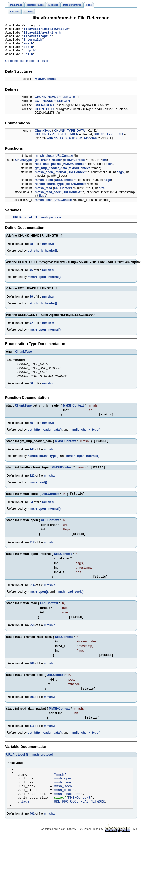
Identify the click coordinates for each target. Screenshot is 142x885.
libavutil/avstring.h (42, 35)
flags (120, 179)
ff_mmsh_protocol (48, 224)
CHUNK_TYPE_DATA (69, 137)
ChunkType (43, 137)
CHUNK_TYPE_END (108, 141)
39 (31, 303)
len (104, 167)
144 (32, 458)
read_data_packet (48, 171)
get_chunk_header (48, 167)
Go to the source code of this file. (27, 68)
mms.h (28, 48)
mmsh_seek (43, 207)
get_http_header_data (51, 175)
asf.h (28, 52)
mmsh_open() (38, 603)
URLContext (64, 162)
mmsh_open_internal (50, 179)
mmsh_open (44, 187)
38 (31, 251)
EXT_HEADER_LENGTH (52, 108)
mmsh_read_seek (48, 199)
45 (31, 277)
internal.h (33, 43)
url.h (28, 61)
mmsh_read (43, 195)
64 (31, 512)
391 (32, 711)
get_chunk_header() (42, 257)
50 (31, 390)
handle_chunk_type (49, 191)
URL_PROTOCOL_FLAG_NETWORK (79, 822)
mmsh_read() (37, 491)
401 (32, 836)
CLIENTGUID (44, 116)
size (102, 195)
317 (32, 553)
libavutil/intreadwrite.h (46, 30)
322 (32, 485)
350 (32, 637)
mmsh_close (44, 162)
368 (32, 676)
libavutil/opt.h (37, 39)
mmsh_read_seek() (70, 603)
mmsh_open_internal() (44, 284)
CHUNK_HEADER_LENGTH (55, 104)
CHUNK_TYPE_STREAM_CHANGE (72, 145)
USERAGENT (44, 112)
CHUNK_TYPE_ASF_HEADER (56, 141)
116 (32, 740)
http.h (29, 56)
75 (31, 430)
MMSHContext (45, 86)
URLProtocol (22, 224)
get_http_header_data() (45, 437)
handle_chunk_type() (84, 437)
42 (31, 330)
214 (32, 596)
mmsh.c (48, 251)
